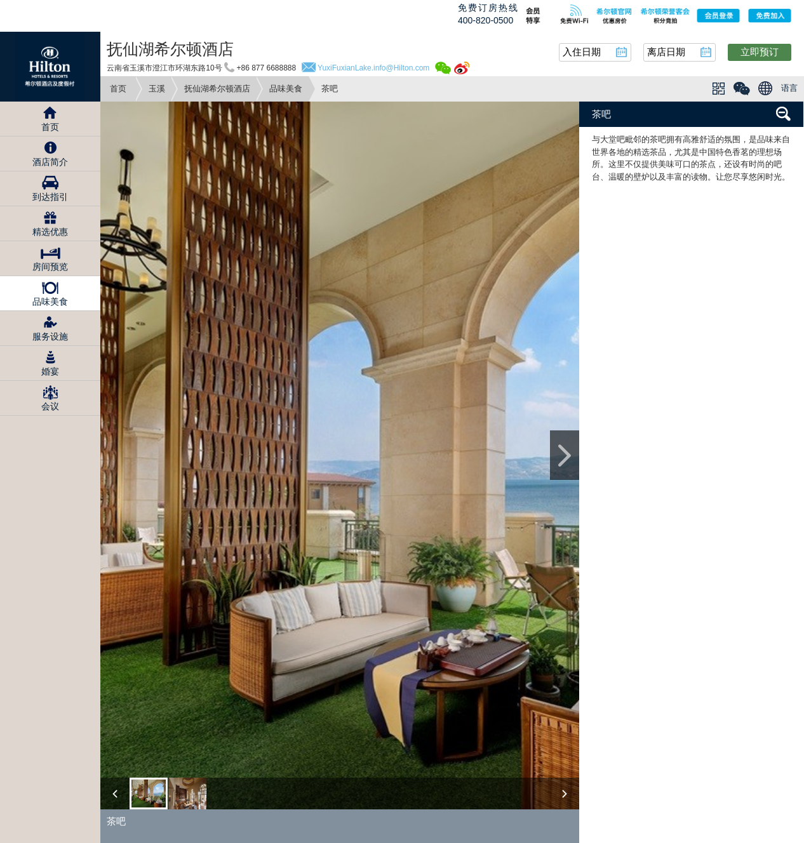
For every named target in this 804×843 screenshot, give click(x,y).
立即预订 (759, 51)
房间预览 (50, 267)
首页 (118, 88)
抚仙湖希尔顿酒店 (217, 88)
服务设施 (50, 336)
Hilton (50, 67)
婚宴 (50, 371)
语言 (789, 88)
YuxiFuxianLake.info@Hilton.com (373, 67)
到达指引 (50, 197)
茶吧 (601, 114)
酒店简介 (50, 162)
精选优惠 (50, 232)
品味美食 (285, 88)
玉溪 (157, 88)
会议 (50, 406)
